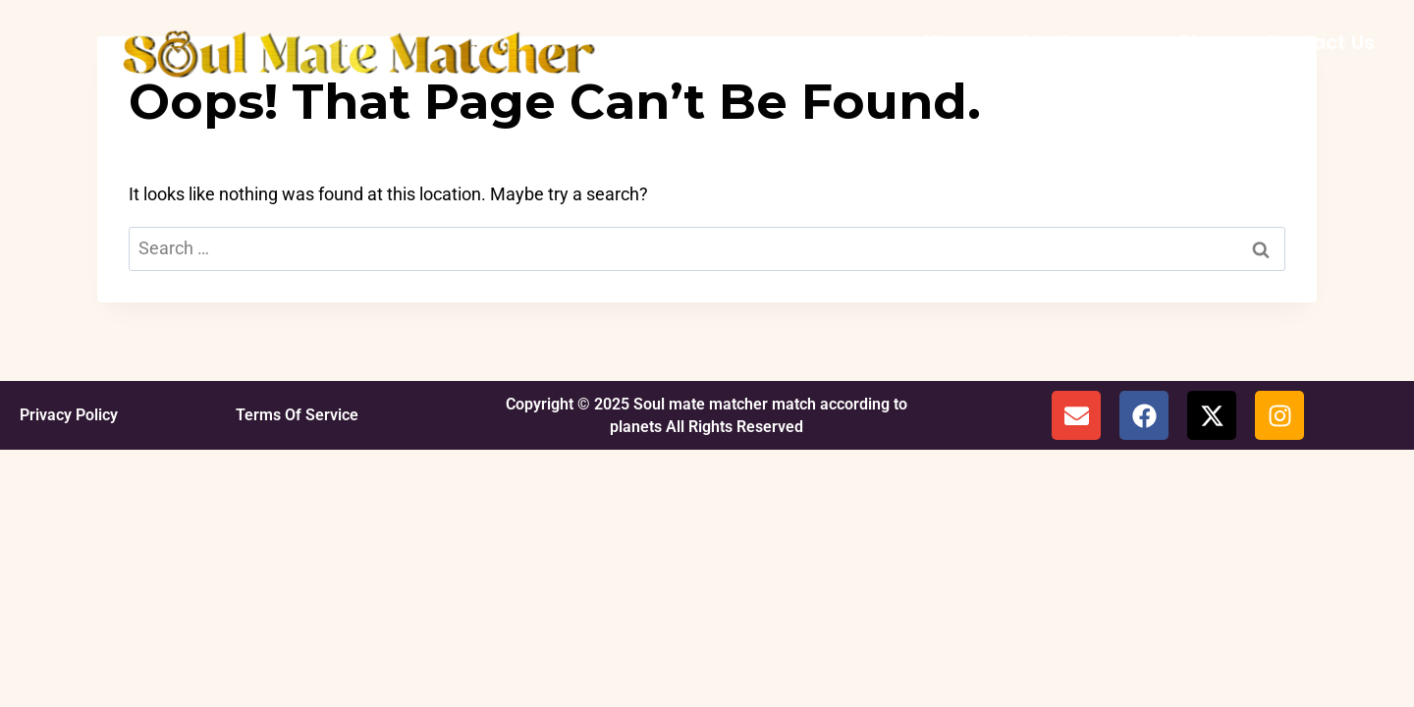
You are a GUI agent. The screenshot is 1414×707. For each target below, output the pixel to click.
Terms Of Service (297, 415)
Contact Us (1318, 42)
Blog (1200, 42)
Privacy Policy (69, 415)
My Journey (1081, 42)
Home (954, 42)
